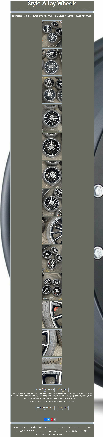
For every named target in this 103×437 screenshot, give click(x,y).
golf (33, 427)
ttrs (62, 431)
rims (89, 427)
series (86, 431)
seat (67, 434)
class (24, 427)
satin (59, 431)
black (74, 430)
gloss (44, 434)
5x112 (46, 427)
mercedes (17, 427)
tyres (69, 427)
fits (54, 434)
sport (50, 434)
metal (46, 431)
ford (64, 434)
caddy (37, 431)
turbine (81, 427)
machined (53, 427)
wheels (30, 430)
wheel (28, 427)
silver (59, 435)
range (58, 427)
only (85, 428)
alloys (50, 431)
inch (80, 431)
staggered (75, 427)
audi (40, 427)
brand (55, 431)
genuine (67, 431)
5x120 (63, 427)
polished (42, 431)
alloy (22, 430)
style (38, 434)
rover (16, 431)
